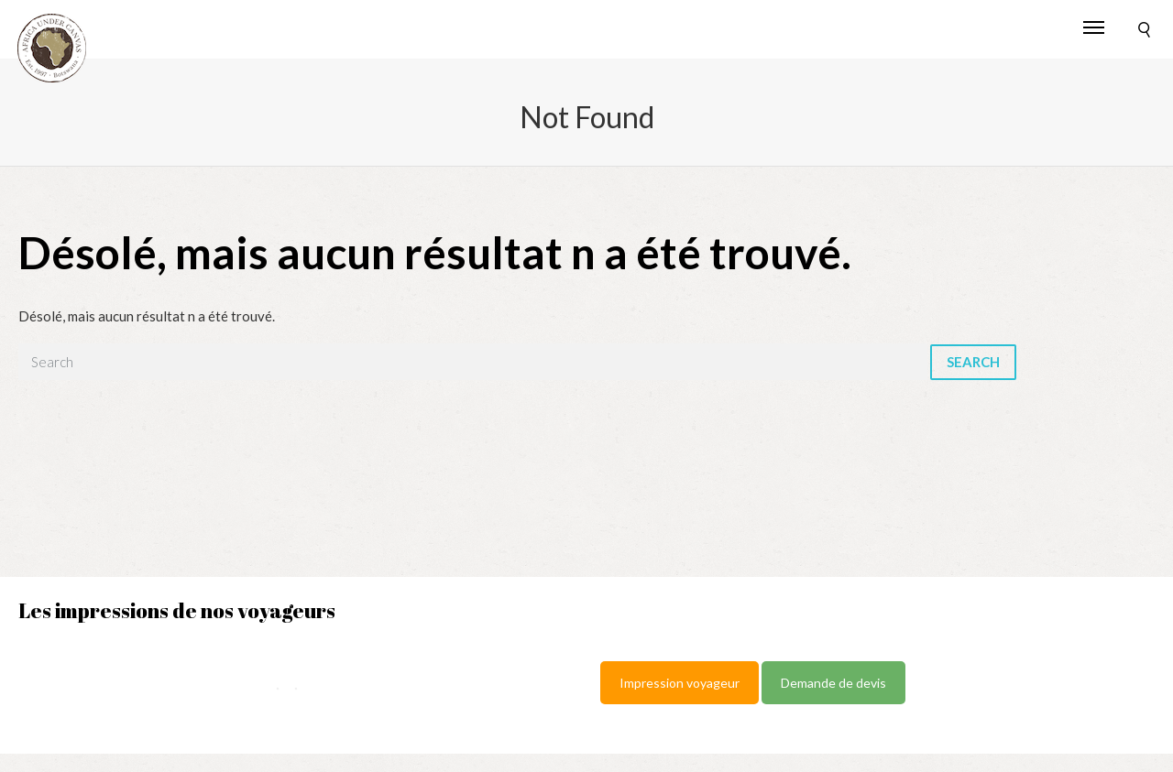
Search (973, 361)
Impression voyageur (679, 682)
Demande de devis (833, 682)
